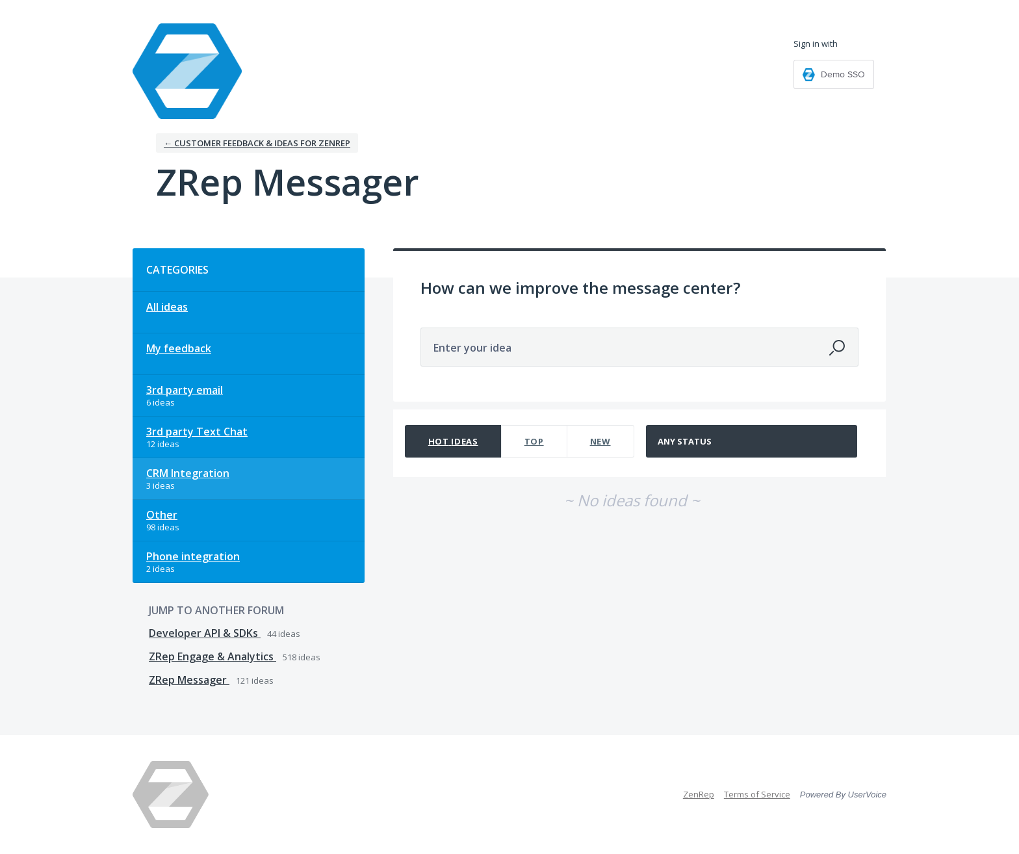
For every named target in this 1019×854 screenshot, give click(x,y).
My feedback (178, 348)
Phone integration (193, 556)
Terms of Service (757, 794)
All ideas (167, 307)
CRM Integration (187, 473)
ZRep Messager (189, 680)
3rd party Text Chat (197, 431)
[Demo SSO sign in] (833, 74)
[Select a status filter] (752, 441)
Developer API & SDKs (205, 633)
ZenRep (698, 794)
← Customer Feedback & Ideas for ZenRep (257, 143)
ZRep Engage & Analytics (212, 656)
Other (161, 515)
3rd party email (184, 390)
